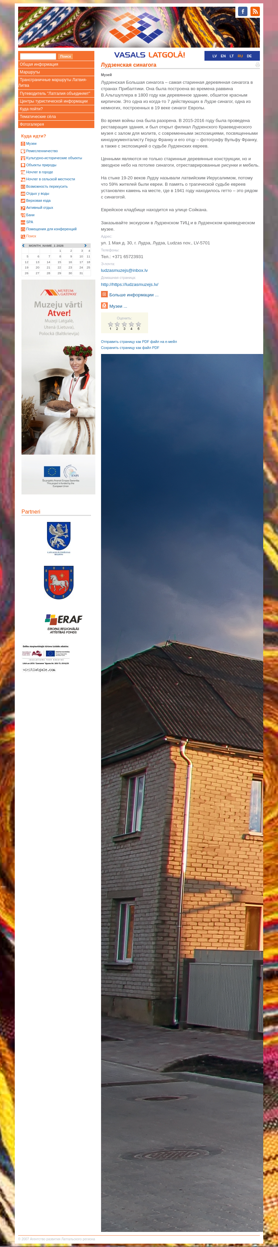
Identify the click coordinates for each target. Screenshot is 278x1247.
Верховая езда (38, 200)
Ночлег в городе (39, 172)
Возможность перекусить (47, 186)
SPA (29, 222)
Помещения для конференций (51, 229)
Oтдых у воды (37, 193)
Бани (30, 215)
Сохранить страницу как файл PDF (130, 348)
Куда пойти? (31, 109)
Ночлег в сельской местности (50, 179)
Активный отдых (39, 207)
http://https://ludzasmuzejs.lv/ (129, 284)
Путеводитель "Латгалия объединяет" (55, 93)
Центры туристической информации (54, 101)
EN (223, 56)
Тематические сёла (38, 116)
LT (232, 56)
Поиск (31, 236)
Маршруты (30, 72)
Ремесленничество (42, 151)
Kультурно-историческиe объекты (54, 158)
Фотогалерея (32, 124)
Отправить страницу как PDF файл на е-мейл (139, 342)
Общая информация (39, 64)
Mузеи (31, 143)
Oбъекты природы (41, 165)
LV (215, 56)
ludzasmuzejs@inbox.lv (124, 270)
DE (249, 56)
